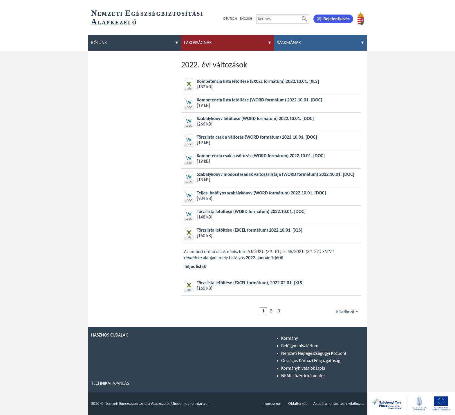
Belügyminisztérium (299, 345)
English (246, 19)
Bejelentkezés (336, 19)
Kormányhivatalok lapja (303, 368)
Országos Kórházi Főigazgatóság (310, 360)
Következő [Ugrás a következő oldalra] (347, 311)
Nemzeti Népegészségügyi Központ (313, 353)
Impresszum (273, 403)
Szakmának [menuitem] (289, 42)
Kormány (289, 338)
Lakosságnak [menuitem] (198, 42)
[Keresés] (304, 19)
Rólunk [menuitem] (99, 42)
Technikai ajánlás (110, 383)
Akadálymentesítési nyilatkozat (338, 403)
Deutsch (230, 19)
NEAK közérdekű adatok (303, 375)
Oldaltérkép (297, 403)
